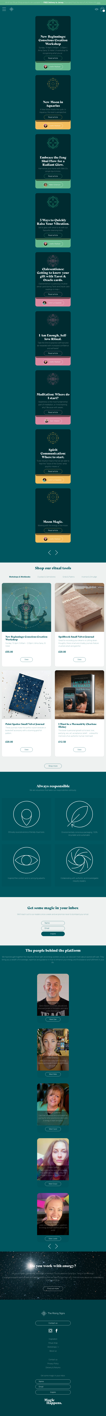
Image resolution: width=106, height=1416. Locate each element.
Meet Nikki (53, 1074)
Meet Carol (53, 1129)
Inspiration (53, 1339)
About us (53, 1351)
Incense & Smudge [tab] (89, 577)
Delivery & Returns (53, 1367)
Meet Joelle (53, 1239)
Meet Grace (53, 1184)
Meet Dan (53, 1019)
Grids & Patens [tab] (69, 577)
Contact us (53, 1323)
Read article (53, 58)
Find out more (53, 1288)
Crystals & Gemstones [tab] (46, 577)
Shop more (53, 766)
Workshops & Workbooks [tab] (19, 577)
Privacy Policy (53, 1363)
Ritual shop (52, 1343)
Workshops (53, 1347)
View (26, 659)
